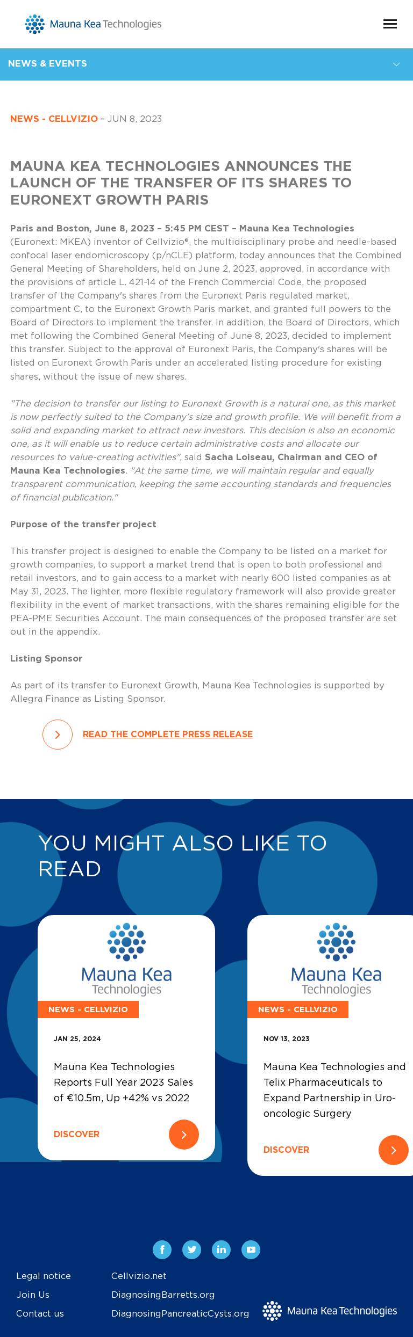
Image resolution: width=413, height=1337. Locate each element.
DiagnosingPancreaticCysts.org (180, 1314)
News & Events (47, 64)
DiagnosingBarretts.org (163, 1295)
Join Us (32, 1295)
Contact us (40, 1314)
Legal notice (43, 1276)
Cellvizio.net (139, 1276)
